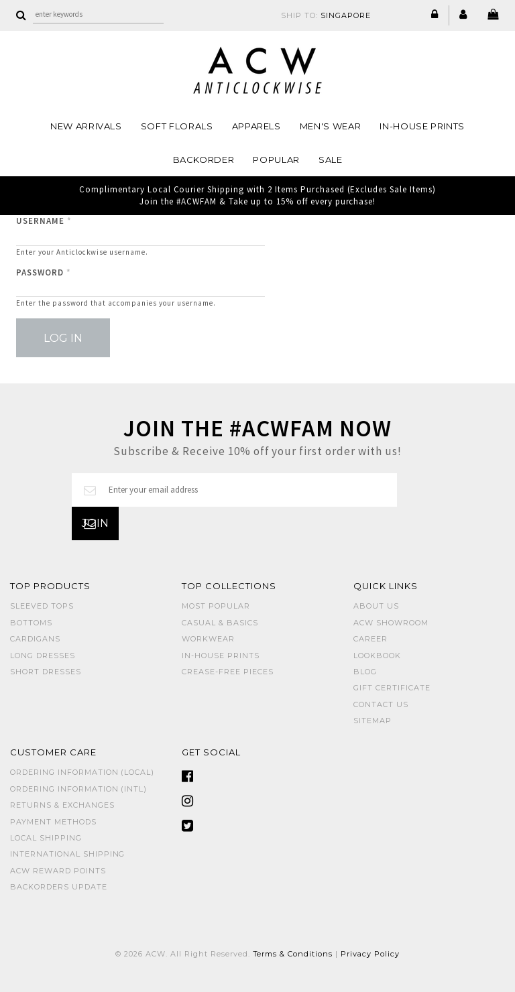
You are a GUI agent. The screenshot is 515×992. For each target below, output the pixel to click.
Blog (365, 671)
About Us (376, 606)
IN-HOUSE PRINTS (422, 126)
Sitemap (372, 720)
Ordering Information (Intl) (78, 789)
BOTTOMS (31, 622)
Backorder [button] (204, 159)
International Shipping (67, 854)
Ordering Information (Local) (82, 772)
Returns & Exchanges (62, 805)
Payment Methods (53, 821)
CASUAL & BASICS (220, 622)
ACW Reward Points (58, 870)
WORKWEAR (208, 638)
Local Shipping (46, 838)
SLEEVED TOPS (42, 606)
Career (370, 638)
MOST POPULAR (216, 606)
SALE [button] (331, 159)
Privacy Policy (370, 953)
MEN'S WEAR (330, 126)
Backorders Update (58, 886)
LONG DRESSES (42, 655)
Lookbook (377, 655)
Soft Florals (177, 126)
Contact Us (380, 704)
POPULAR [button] (276, 159)
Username (44, 221)
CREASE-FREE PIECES (228, 671)
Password (43, 272)
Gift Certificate (392, 687)
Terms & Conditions (293, 953)
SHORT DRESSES (45, 671)
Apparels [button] (256, 126)
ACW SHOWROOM (390, 622)
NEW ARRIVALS (86, 126)
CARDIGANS (35, 638)
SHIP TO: (326, 15)
